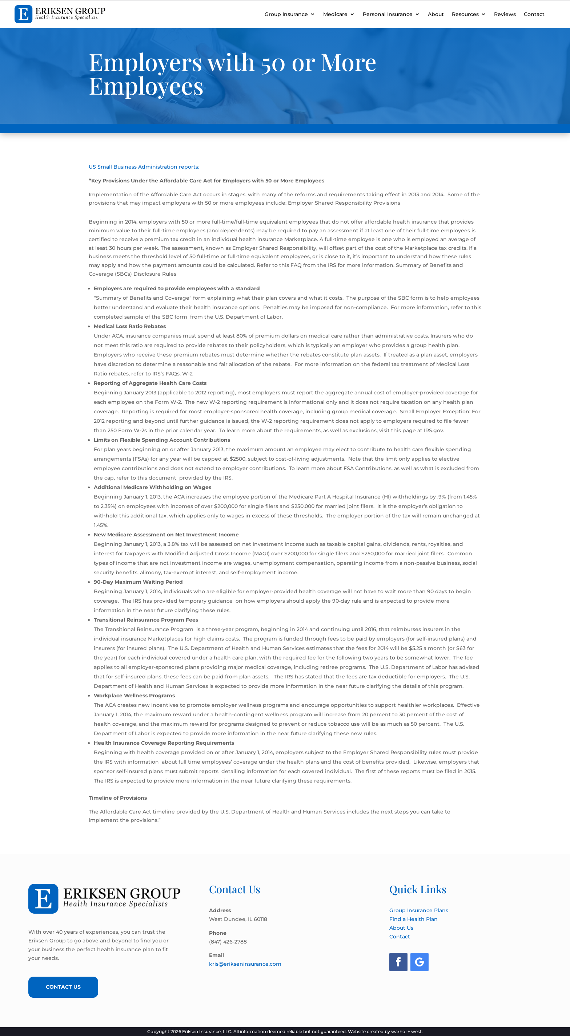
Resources (465, 14)
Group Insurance (286, 14)
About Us (401, 928)
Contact (534, 14)
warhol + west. (407, 1031)
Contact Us (64, 987)
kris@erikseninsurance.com (245, 964)
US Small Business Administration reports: (144, 167)
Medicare (335, 14)
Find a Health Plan (413, 919)
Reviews (505, 14)
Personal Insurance (388, 14)
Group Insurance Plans (418, 910)
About (436, 14)
